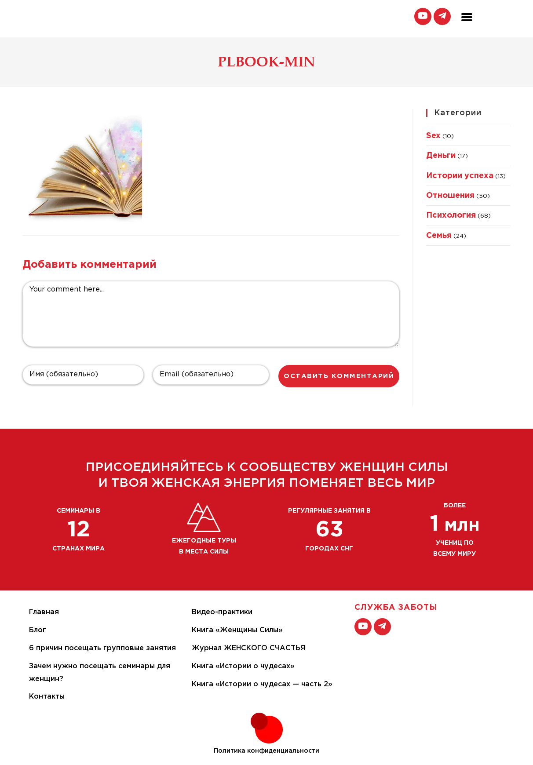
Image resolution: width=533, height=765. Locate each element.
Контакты (47, 696)
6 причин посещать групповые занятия (102, 648)
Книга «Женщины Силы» (237, 630)
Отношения (450, 195)
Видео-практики (222, 612)
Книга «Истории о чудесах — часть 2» (262, 684)
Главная (44, 612)
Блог (37, 630)
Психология (451, 215)
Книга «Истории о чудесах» (243, 666)
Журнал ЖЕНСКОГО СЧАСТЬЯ (248, 648)
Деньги (441, 155)
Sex (433, 135)
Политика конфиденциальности (266, 751)
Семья (439, 235)
